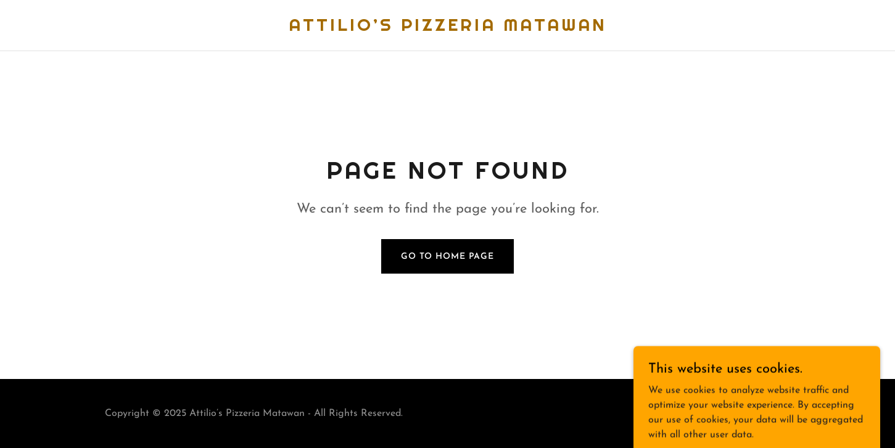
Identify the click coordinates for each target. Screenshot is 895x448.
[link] (448, 28)
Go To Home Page (447, 256)
